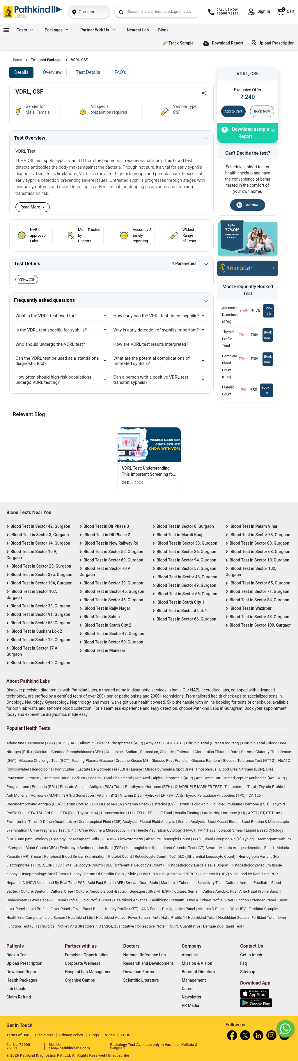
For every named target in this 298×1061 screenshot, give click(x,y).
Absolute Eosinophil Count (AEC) (174, 839)
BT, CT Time (270, 813)
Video (110, 1035)
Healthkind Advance (131, 900)
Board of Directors (198, 971)
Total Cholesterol (118, 778)
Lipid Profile (38, 909)
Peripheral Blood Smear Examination (75, 856)
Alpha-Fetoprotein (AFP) (173, 778)
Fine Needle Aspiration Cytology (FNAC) (162, 830)
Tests (25, 30)
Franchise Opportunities (87, 955)
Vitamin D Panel (212, 909)
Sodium (79, 778)
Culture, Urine (62, 891)
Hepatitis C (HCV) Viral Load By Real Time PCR (46, 882)
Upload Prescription (274, 42)
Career (188, 988)
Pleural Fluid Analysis (157, 821)
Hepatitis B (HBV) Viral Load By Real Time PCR (239, 874)
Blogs (163, 30)
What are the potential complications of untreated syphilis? (151, 361)
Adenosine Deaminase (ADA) (31, 743)
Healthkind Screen (233, 917)
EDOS (125, 1035)
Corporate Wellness (82, 963)
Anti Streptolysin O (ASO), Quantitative (102, 926)
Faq (243, 963)
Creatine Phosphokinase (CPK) (77, 752)
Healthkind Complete (24, 917)
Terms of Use (17, 1035)
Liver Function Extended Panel (251, 900)
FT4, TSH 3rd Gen (43, 813)
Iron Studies (65, 769)
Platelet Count (120, 856)
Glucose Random (206, 760)
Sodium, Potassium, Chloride (150, 752)
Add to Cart (233, 111)
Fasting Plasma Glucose (93, 760)
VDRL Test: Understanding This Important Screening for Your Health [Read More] (148, 471)
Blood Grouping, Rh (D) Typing (229, 839)
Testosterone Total (240, 786)
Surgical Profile (55, 926)
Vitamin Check (137, 804)
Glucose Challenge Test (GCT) (44, 760)
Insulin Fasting (187, 813)
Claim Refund (18, 997)
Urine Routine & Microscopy (102, 830)
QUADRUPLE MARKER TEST (199, 786)
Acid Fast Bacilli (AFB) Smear (113, 882)
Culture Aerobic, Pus (219, 891)
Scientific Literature (141, 980)
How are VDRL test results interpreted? (150, 344)
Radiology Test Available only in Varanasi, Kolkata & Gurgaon (154, 1046)
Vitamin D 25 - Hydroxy (139, 795)
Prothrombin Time (22, 821)
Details (21, 72)
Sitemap (247, 971)
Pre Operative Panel (179, 909)
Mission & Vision (197, 963)
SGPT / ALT (68, 743)
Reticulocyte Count (151, 856)
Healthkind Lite (81, 917)
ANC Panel (150, 909)
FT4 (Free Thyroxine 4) (80, 813)
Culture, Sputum (35, 891)
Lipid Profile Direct (96, 900)
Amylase (153, 743)
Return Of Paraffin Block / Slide (110, 874)
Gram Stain (149, 882)
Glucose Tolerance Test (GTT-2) (249, 760)
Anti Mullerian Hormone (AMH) (32, 795)
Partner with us (97, 30)
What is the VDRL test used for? (46, 315)
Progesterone (18, 786)
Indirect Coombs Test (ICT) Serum (188, 848)
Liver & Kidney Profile (205, 900)
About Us (190, 955)
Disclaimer (44, 1035)
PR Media (190, 1005)
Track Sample (178, 43)
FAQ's (120, 72)
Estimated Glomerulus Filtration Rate (208, 752)
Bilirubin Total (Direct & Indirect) (213, 743)
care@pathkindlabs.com (69, 1048)
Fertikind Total (263, 917)
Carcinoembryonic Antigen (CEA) (34, 804)
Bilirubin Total (254, 743)
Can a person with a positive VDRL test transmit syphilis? (150, 380)
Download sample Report (245, 132)
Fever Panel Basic (88, 909)
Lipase (137, 769)
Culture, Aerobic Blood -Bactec (101, 891)
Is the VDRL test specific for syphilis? (51, 330)
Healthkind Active (111, 917)
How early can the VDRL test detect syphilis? (156, 315)
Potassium (15, 778)
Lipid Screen (55, 917)
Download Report (223, 44)
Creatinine (115, 752)
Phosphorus (206, 769)
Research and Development (148, 963)
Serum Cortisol (77, 804)
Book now (268, 310)
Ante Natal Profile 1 (169, 917)
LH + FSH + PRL (142, 813)
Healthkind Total (202, 917)
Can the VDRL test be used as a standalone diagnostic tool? (57, 361)
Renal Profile (67, 900)
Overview (52, 72)
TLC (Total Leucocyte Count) (79, 865)
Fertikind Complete (265, 909)
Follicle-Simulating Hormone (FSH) (240, 804)
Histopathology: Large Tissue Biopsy (197, 865)
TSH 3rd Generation (78, 795)
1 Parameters (184, 263)
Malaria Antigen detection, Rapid (247, 848)
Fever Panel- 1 (42, 900)
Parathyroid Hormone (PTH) (149, 786)
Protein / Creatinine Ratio (48, 778)
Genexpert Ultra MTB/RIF (151, 891)
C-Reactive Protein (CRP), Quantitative (169, 926)
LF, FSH (167, 795)
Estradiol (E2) (164, 804)
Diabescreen (17, 900)
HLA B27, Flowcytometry (123, 839)
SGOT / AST (173, 743)
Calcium (42, 752)
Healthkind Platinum (167, 900)
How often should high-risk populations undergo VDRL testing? (53, 380)
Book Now (262, 111)
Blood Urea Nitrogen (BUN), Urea (246, 769)
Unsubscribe (118, 1055)
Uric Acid (143, 778)
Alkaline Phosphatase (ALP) (120, 743)
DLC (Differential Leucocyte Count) (135, 865)
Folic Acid (201, 804)
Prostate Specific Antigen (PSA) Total (91, 786)
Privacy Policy (71, 1035)
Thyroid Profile (271, 786)
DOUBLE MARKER (107, 804)
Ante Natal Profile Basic (259, 891)
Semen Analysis (192, 821)
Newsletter (191, 997)
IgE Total (165, 813)
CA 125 (255, 795)
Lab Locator (17, 988)
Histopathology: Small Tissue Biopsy (51, 874)
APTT (253, 813)
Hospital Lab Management (89, 971)
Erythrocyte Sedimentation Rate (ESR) (92, 848)
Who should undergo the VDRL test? (50, 344)
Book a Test (17, 955)
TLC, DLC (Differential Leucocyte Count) (202, 856)
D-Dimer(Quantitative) (58, 821)
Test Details (88, 72)
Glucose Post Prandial (171, 760)
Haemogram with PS (273, 839)
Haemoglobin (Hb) (142, 848)
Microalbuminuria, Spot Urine (169, 769)
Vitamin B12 (107, 795)
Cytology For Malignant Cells (75, 839)
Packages (56, 30)
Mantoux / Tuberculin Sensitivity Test (192, 882)
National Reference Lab (144, 955)
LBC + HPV (236, 909)
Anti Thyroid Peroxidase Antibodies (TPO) (211, 795)
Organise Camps (80, 980)
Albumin (87, 743)
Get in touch (251, 955)
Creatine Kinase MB (133, 760)
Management (194, 980)
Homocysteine (113, 813)
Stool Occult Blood (223, 821)
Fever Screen (139, 917)
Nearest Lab (138, 30)
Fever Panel (60, 909)
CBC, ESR (45, 865)
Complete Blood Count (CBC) (33, 848)
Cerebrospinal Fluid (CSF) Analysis (108, 821)
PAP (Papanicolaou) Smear (221, 830)
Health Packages (21, 980)
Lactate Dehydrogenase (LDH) (103, 769)
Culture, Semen (187, 891)
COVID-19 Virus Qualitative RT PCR (168, 874)
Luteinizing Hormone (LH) (224, 813)
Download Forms (138, 971)
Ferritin (184, 804)
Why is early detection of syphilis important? (156, 330)
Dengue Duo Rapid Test (223, 926)
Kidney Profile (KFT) (122, 909)
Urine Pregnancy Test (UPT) (53, 830)
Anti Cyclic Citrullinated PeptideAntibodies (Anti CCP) (241, 778)
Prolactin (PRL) (45, 786)
